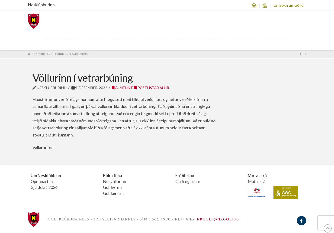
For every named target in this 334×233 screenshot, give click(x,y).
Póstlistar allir (151, 88)
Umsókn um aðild (288, 5)
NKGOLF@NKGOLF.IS (218, 219)
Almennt (122, 88)
